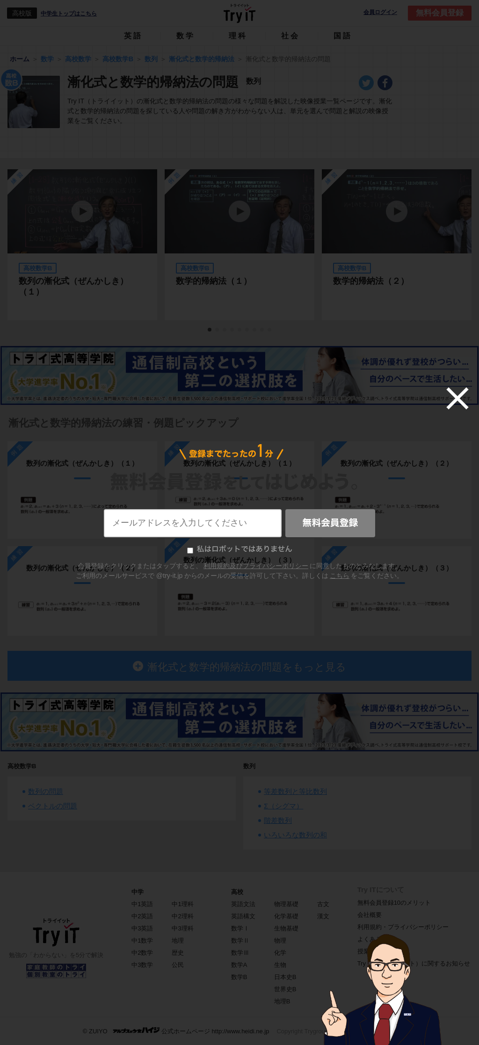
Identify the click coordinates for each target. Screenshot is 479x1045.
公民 (178, 964)
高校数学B (21, 766)
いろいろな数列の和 (295, 835)
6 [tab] (247, 330)
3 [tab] (225, 330)
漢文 (323, 916)
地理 (178, 940)
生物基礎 (286, 928)
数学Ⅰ (240, 928)
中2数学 (142, 952)
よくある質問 (375, 939)
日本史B (285, 976)
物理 (280, 940)
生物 (280, 964)
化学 (280, 952)
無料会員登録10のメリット (394, 902)
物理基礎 (286, 904)
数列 (249, 766)
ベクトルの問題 (52, 806)
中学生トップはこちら (69, 13)
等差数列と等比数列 (295, 791)
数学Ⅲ (240, 952)
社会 (290, 36)
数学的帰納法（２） (371, 281)
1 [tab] (210, 330)
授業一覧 (369, 951)
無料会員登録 (440, 12)
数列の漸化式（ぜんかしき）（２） (82, 568)
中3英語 (142, 928)
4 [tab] (232, 330)
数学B (239, 976)
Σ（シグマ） (283, 806)
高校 (237, 891)
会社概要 (369, 914)
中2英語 (142, 916)
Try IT (239, 13)
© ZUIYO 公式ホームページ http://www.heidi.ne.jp (176, 1031)
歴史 (178, 952)
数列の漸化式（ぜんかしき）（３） (239, 560)
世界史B (285, 989)
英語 (133, 36)
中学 (137, 891)
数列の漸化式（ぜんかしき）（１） (73, 286)
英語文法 (243, 904)
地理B (282, 1001)
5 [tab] (240, 330)
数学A (239, 964)
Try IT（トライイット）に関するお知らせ (413, 963)
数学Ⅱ (240, 940)
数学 (185, 36)
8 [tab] (262, 330)
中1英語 (142, 904)
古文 (323, 904)
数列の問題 (45, 791)
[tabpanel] (239, 244)
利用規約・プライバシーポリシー (403, 926)
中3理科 (182, 928)
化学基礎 (286, 916)
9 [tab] (270, 330)
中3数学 (142, 964)
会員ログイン (380, 12)
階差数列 (278, 820)
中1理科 (182, 904)
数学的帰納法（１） (214, 281)
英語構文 (243, 916)
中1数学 (142, 940)
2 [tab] (217, 330)
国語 (343, 36)
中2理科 (182, 916)
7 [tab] (255, 330)
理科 (238, 36)
